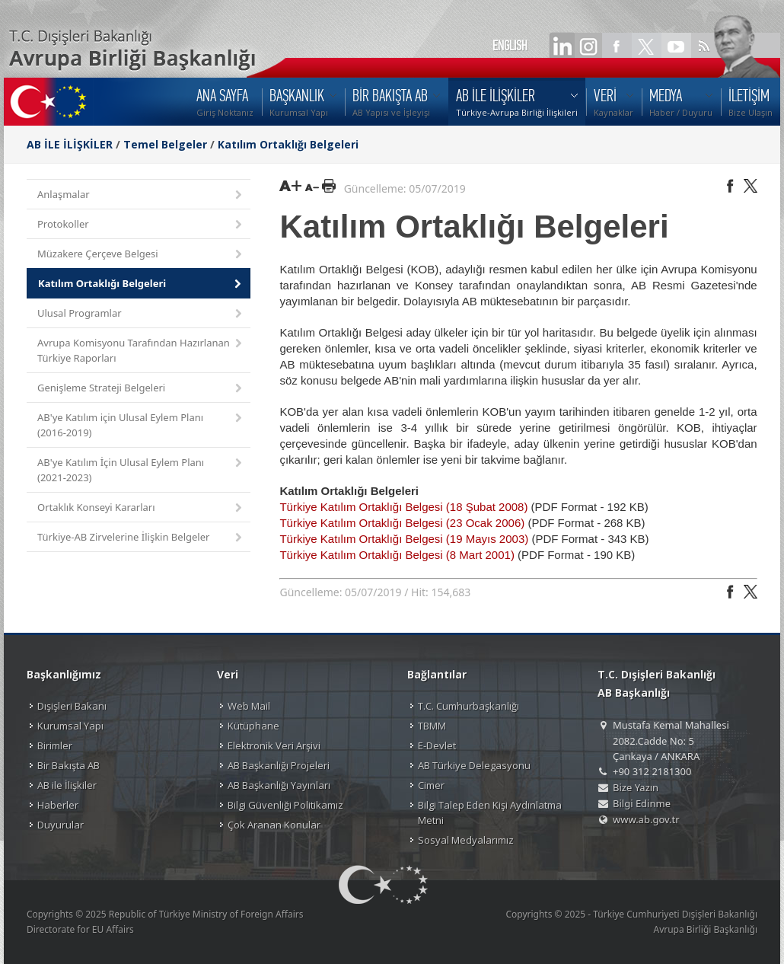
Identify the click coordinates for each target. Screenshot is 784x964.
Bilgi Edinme (642, 803)
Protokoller (140, 225)
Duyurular (60, 825)
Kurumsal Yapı (70, 726)
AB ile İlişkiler (67, 785)
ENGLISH (509, 45)
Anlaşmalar (140, 195)
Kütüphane (253, 726)
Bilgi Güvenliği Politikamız (285, 805)
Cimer (431, 785)
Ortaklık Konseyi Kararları (140, 508)
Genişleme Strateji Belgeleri (140, 389)
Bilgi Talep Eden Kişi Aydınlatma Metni (490, 812)
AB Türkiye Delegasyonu (474, 765)
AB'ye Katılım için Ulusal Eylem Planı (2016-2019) (140, 424)
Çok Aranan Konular (274, 825)
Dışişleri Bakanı (72, 706)
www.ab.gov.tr (646, 819)
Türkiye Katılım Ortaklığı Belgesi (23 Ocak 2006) (401, 522)
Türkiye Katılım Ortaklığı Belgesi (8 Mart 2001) (396, 554)
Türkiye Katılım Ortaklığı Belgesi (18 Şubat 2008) (405, 506)
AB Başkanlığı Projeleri (279, 765)
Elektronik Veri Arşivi (274, 745)
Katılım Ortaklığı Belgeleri (288, 144)
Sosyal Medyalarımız (466, 840)
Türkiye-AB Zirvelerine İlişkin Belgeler (140, 538)
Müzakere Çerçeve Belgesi (140, 255)
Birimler (54, 745)
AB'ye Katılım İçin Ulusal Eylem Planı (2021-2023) (140, 469)
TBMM (432, 726)
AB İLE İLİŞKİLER (70, 144)
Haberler (57, 805)
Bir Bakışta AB (68, 765)
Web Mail (249, 706)
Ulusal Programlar (140, 314)
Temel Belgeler (165, 144)
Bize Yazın (635, 787)
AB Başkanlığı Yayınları (279, 785)
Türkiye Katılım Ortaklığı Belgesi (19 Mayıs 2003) (403, 538)
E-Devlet (437, 745)
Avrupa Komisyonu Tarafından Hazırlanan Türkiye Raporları (140, 350)
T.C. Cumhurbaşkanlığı (468, 706)
